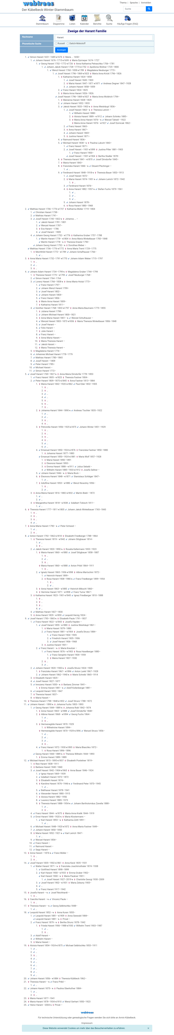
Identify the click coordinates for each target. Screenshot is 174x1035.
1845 (63, 380)
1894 (65, 714)
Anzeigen (61, 50)
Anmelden (146, 2)
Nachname (27, 37)
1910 (58, 1001)
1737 (61, 209)
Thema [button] (123, 2)
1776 (67, 235)
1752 (83, 67)
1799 (62, 275)
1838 (65, 503)
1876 (72, 450)
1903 (70, 651)
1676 (59, 57)
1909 (61, 915)
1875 (73, 427)
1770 (64, 258)
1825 (59, 377)
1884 (55, 978)
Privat (65, 919)
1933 (63, 873)
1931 (64, 882)
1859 (58, 615)
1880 (67, 483)
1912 (98, 116)
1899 (92, 149)
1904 (92, 156)
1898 (70, 572)
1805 (61, 509)
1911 (71, 466)
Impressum (87, 1023)
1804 (65, 238)
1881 (72, 456)
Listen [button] (72, 24)
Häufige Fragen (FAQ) (127, 24)
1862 (69, 384)
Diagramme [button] (58, 24)
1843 (59, 622)
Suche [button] (109, 24)
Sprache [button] (134, 2)
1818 (58, 536)
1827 (86, 96)
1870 (89, 159)
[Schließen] (148, 1028)
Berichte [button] (97, 24)
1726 (70, 63)
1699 (66, 60)
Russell (61, 43)
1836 (71, 321)
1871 (97, 83)
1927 (103, 123)
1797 (66, 308)
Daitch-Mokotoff (77, 43)
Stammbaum (42, 24)
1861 (58, 863)
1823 (86, 73)
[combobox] (103, 37)
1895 (69, 747)
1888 (64, 565)
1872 (66, 826)
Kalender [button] (84, 24)
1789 (81, 70)
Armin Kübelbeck (127, 1017)
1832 (70, 493)
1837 (60, 760)
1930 (70, 925)
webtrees (87, 1012)
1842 (62, 539)
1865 (64, 770)
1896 (68, 671)
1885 (64, 588)
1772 (61, 248)
